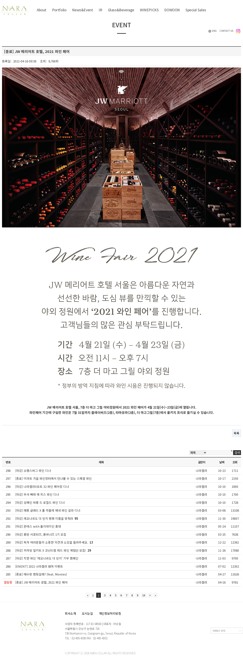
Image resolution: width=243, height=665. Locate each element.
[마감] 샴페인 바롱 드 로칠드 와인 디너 (40, 502)
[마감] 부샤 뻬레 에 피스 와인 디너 (37, 494)
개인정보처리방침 (110, 613)
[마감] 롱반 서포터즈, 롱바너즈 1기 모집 (40, 534)
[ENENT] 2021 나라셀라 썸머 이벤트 (39, 566)
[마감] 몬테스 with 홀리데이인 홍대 (38, 526)
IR (100, 10)
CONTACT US (226, 30)
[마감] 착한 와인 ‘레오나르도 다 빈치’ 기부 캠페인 (46, 558)
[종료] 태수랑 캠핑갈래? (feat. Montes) (41, 574)
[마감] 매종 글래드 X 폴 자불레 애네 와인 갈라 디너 (47, 510)
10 (143, 595)
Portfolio (59, 10)
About (41, 10)
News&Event (82, 10)
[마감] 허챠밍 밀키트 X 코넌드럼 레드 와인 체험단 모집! (53, 550)
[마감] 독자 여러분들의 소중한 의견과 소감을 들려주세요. (54, 542)
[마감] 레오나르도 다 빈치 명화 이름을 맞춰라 (46, 518)
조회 (234, 462)
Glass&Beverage (121, 10)
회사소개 (70, 613)
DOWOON (172, 10)
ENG (212, 31)
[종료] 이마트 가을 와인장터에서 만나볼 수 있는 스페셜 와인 (53, 478)
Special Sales (195, 10)
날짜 (221, 462)
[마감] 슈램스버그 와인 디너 (33, 470)
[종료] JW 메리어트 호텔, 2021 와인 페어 (41, 582)
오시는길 (87, 613)
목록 (236, 433)
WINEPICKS (149, 10)
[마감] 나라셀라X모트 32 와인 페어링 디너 (42, 486)
